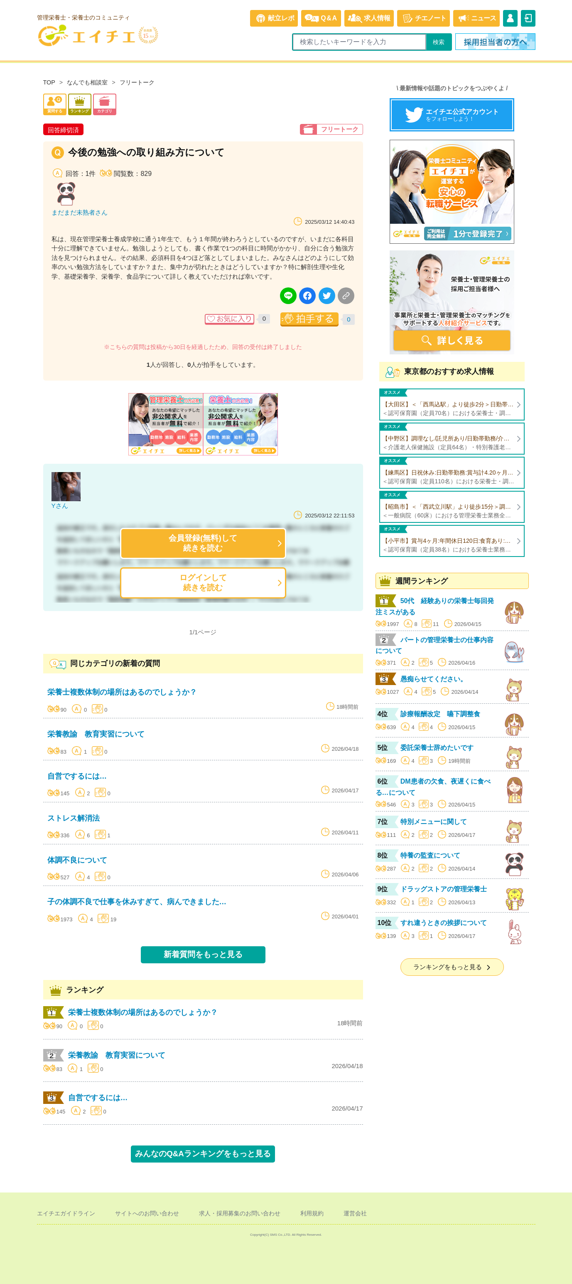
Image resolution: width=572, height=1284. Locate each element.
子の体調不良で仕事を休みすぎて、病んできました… (137, 902)
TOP (49, 82)
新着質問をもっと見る (203, 954)
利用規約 (312, 1213)
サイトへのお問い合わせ (147, 1213)
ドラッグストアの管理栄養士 (443, 889)
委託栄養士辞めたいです (437, 747)
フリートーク (137, 82)
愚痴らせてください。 (433, 679)
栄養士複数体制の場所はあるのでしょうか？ (122, 692)
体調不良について (77, 860)
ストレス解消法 (73, 818)
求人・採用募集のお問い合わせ (239, 1213)
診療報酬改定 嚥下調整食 (440, 713)
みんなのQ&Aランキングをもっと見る (203, 1153)
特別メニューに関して (433, 821)
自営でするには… (77, 776)
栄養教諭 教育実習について (96, 734)
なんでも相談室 (87, 82)
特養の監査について (430, 855)
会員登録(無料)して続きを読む (203, 543)
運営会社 (355, 1213)
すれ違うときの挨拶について (443, 922)
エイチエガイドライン (66, 1213)
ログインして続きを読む (203, 582)
